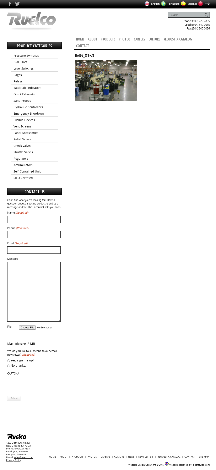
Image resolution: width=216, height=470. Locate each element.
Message (12, 258)
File (9, 326)
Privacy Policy (13, 460)
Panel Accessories (26, 133)
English (151, 4)
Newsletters (145, 456)
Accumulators (23, 165)
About (92, 39)
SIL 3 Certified (23, 178)
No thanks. (18, 365)
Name (17, 212)
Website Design (136, 464)
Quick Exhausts (24, 94)
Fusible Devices (24, 120)
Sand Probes (22, 101)
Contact (82, 45)
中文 (203, 4)
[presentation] (38, 385)
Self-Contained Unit (27, 171)
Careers (139, 39)
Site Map (204, 456)
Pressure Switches (26, 56)
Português (169, 4)
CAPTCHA (13, 373)
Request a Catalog (177, 39)
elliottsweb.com (201, 464)
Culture (154, 39)
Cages (18, 75)
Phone (18, 228)
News (131, 456)
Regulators (21, 158)
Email (17, 243)
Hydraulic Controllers (28, 107)
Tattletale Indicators (27, 88)
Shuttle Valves (23, 152)
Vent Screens (23, 126)
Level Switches (24, 68)
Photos (124, 39)
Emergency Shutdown (29, 113)
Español (188, 4)
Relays (18, 81)
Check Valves (22, 146)
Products (108, 39)
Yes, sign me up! (22, 360)
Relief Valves (22, 139)
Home (80, 39)
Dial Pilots (20, 62)
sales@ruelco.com (23, 457)
